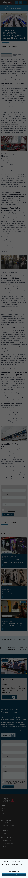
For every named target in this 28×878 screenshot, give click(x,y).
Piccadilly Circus (6, 823)
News (3, 811)
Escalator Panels (6, 849)
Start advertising (8, 514)
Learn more (8, 565)
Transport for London (20, 63)
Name (4, 487)
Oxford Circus (5, 830)
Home (3, 805)
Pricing (3, 813)
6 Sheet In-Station (6, 840)
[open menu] (25, 2)
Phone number (6, 501)
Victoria (4, 833)
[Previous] (19, 672)
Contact (4, 856)
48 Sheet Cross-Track (7, 843)
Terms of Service (11, 510)
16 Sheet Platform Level (8, 852)
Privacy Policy (17, 509)
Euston (3, 828)
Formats (4, 808)
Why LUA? (4, 816)
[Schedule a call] (16, 2)
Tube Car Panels (6, 846)
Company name (6, 749)
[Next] (25, 672)
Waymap (22, 215)
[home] (7, 2)
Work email (5, 494)
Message (4, 771)
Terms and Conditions (8, 862)
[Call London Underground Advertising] (20, 2)
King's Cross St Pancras (8, 825)
